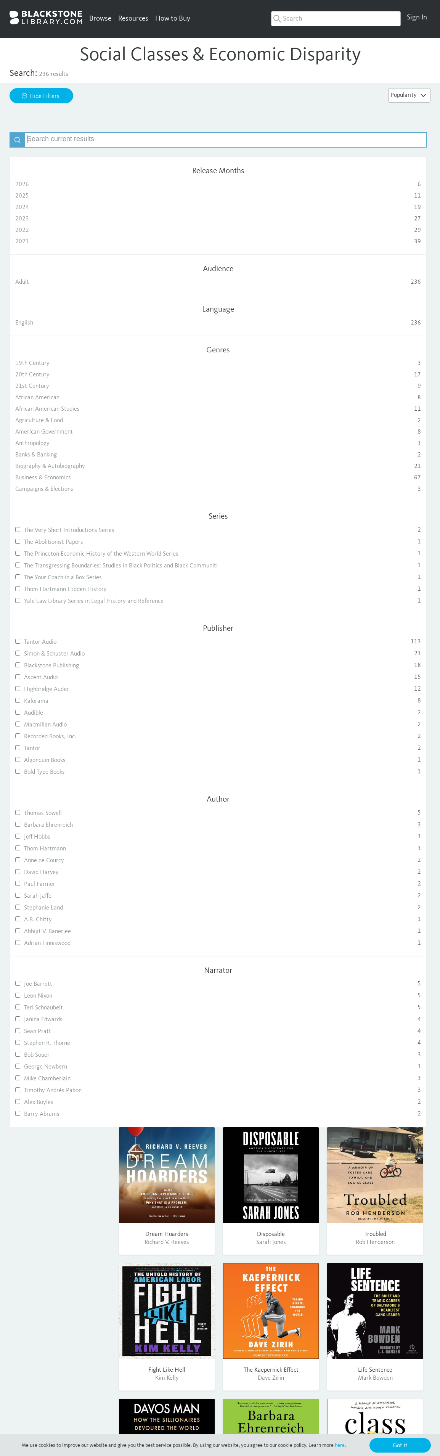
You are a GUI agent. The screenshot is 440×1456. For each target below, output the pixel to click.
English (60, 323)
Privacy (214, 1424)
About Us (261, 1331)
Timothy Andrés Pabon (60, 1133)
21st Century (60, 386)
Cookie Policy (328, 1424)
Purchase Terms (286, 1424)
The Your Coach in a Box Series (60, 608)
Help (306, 1331)
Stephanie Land (60, 950)
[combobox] (336, 18)
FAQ (305, 1341)
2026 (60, 185)
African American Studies (60, 409)
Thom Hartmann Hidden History (60, 623)
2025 (60, 196)
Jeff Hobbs (60, 879)
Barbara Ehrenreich (60, 868)
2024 (60, 207)
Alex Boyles (60, 1145)
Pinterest (362, 1351)
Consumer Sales (269, 1351)
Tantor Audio (60, 684)
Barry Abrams (60, 1157)
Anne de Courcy (60, 903)
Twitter (360, 1341)
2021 (60, 242)
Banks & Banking (60, 455)
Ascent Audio (60, 720)
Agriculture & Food (60, 421)
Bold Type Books (60, 815)
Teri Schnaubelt (60, 1050)
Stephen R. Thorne (60, 1086)
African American (60, 398)
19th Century (60, 363)
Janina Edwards (60, 1062)
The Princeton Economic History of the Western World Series (60, 566)
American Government (60, 432)
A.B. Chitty (60, 962)
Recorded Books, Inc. (60, 779)
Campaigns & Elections (60, 489)
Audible (60, 755)
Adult (60, 282)
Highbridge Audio (60, 732)
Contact (310, 1351)
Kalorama (60, 744)
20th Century (60, 375)
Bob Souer (60, 1097)
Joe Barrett (60, 1027)
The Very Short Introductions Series (60, 533)
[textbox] (68, 140)
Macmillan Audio (60, 767)
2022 (60, 230)
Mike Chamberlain (60, 1121)
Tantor (60, 791)
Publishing (262, 1341)
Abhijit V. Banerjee (60, 974)
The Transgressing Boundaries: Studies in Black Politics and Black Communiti (60, 590)
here (340, 1445)
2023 (60, 219)
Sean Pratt (60, 1074)
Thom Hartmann (60, 891)
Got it (400, 1446)
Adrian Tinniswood (60, 986)
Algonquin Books (60, 803)
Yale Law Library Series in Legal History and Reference (60, 641)
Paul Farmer (60, 927)
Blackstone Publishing (60, 708)
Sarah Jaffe (60, 938)
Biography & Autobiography (60, 466)
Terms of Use (245, 1424)
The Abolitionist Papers (60, 548)
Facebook (362, 1331)
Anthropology (60, 443)
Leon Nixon (60, 1038)
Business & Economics (60, 478)
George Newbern (60, 1109)
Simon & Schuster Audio (60, 696)
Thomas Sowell (60, 856)
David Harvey (60, 915)
